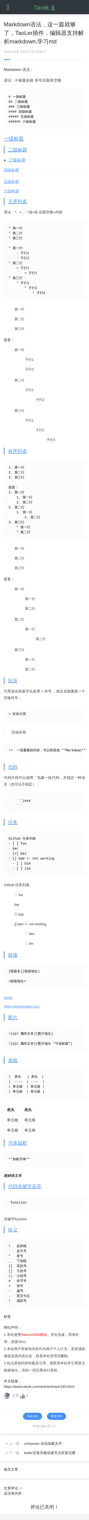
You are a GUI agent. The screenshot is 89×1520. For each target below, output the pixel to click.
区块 (13, 680)
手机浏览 (32, 1416)
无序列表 (17, 201)
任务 (13, 822)
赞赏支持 (56, 1416)
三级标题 (17, 160)
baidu (8, 998)
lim (29, 943)
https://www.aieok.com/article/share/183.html (39, 1386)
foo (18, 895)
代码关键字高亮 (24, 1186)
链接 (13, 955)
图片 (13, 1017)
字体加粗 (17, 1143)
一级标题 (14, 138)
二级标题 (17, 149)
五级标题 (11, 182)
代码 (13, 767)
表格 (13, 1060)
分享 (16, 51)
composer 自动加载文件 (43, 1443)
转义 (13, 1229)
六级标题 (11, 191)
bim (29, 934)
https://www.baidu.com (21, 1006)
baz (19, 914)
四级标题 (11, 170)
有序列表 (17, 451)
